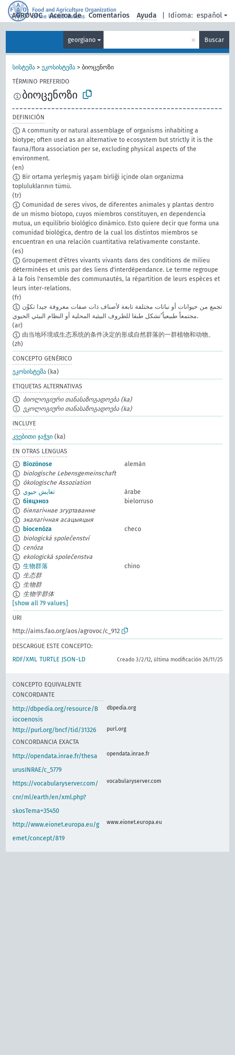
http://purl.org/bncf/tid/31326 (54, 730)
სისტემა (23, 67)
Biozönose (37, 464)
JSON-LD (73, 659)
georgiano (82, 40)
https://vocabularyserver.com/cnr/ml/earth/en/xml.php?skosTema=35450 (55, 797)
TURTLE (49, 659)
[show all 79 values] (40, 603)
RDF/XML (24, 659)
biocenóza (37, 529)
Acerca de (65, 15)
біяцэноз (36, 501)
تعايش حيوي (39, 492)
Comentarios (109, 15)
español (209, 15)
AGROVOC (27, 15)
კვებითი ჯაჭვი (32, 436)
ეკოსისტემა (58, 67)
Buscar (214, 40)
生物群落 (35, 566)
